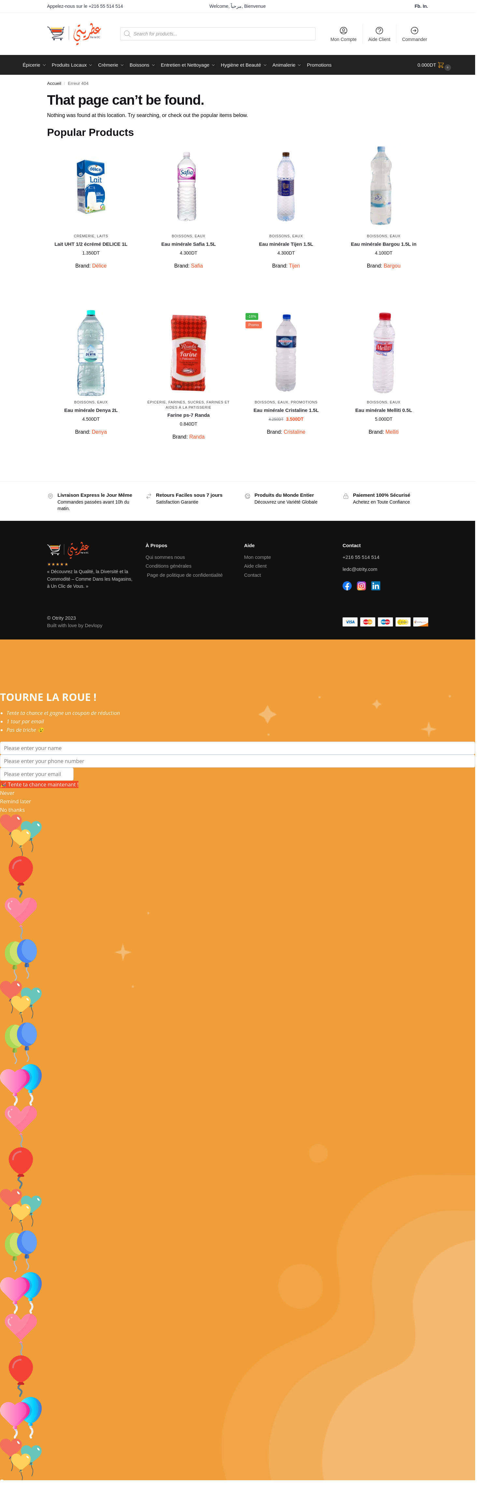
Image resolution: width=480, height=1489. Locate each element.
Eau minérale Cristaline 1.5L (286, 410)
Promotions (304, 402)
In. (425, 6)
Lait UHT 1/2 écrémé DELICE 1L (90, 244)
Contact (252, 575)
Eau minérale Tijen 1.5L (286, 244)
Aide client (255, 566)
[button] (435, 65)
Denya (99, 432)
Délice (99, 266)
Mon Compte (344, 34)
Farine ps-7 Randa (188, 415)
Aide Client (379, 34)
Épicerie (157, 402)
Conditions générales (168, 566)
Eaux (200, 236)
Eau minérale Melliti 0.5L (383, 410)
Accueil (54, 83)
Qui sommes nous (165, 557)
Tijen (294, 266)
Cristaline (294, 432)
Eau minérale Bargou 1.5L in (383, 244)
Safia (197, 266)
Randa (197, 437)
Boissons (182, 236)
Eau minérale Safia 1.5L (188, 244)
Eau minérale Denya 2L (91, 410)
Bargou (392, 266)
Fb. (419, 6)
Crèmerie (84, 236)
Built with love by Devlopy (75, 625)
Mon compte (257, 557)
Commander (414, 34)
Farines (176, 402)
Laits (102, 236)
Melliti (392, 432)
